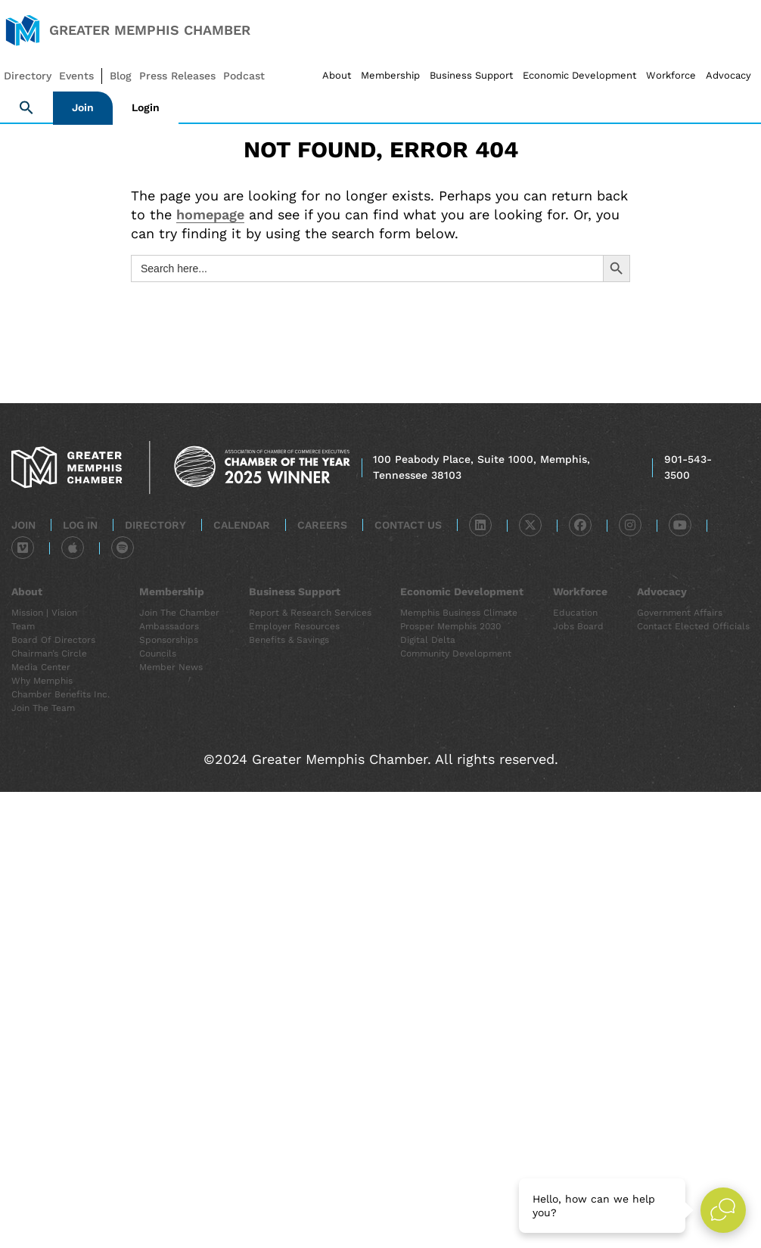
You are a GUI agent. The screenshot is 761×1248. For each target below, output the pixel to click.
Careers (322, 525)
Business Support (471, 75)
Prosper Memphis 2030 (450, 626)
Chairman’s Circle (49, 653)
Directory (155, 525)
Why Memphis (42, 680)
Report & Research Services (310, 612)
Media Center (40, 667)
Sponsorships (168, 640)
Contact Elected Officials (693, 626)
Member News (171, 667)
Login (146, 107)
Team (23, 626)
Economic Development (579, 75)
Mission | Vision (44, 612)
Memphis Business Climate (458, 612)
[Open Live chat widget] (723, 1210)
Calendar (241, 525)
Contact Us (408, 525)
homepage (210, 214)
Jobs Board (578, 626)
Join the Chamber (179, 612)
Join (83, 107)
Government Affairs (679, 612)
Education (575, 612)
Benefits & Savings (289, 640)
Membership (390, 75)
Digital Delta (427, 640)
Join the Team (43, 708)
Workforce (671, 75)
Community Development (455, 653)
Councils (157, 653)
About (336, 75)
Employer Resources (294, 626)
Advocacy (728, 75)
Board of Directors (53, 640)
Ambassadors (169, 626)
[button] (26, 108)
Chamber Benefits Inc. (60, 694)
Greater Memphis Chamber (149, 30)
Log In (80, 525)
